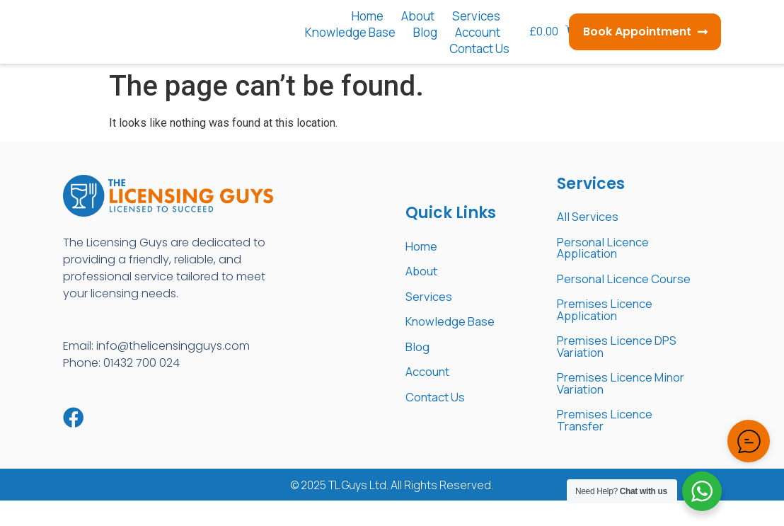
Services (476, 16)
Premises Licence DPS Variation (625, 367)
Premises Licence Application (610, 328)
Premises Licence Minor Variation (610, 406)
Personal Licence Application (609, 250)
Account (477, 32)
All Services (591, 217)
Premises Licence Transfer (610, 444)
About (417, 16)
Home (368, 16)
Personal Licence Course (609, 289)
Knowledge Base (350, 32)
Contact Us (479, 48)
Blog (425, 32)
